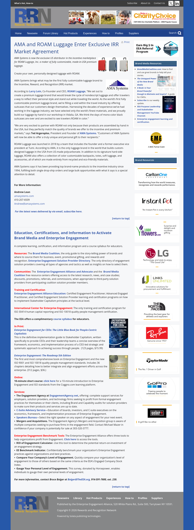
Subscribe (132, 3)
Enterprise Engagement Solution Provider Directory (59, 260)
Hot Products (71, 33)
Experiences (90, 33)
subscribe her (72, 211)
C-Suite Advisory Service (30, 410)
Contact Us (159, 3)
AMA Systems (88, 133)
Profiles (119, 33)
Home (18, 33)
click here (49, 381)
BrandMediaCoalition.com (149, 69)
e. (81, 211)
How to (106, 33)
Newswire (32, 33)
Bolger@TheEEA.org (79, 479)
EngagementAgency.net (64, 395)
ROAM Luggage (76, 91)
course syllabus (62, 319)
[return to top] (121, 218)
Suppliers (134, 33)
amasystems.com (24, 196)
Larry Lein (35, 91)
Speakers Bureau (26, 417)
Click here (70, 439)
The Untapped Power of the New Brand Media (146, 81)
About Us (145, 3)
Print (127, 42)
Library (77, 498)
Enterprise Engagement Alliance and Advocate (65, 271)
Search (173, 32)
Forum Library (50, 33)
